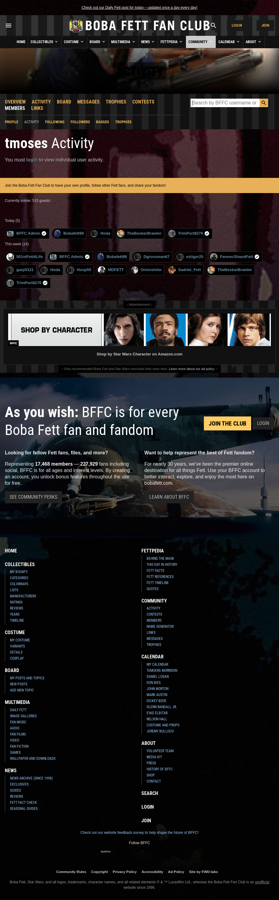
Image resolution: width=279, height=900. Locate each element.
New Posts (18, 684)
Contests (143, 102)
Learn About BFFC (169, 497)
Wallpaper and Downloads (32, 758)
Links (37, 108)
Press (151, 763)
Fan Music (18, 722)
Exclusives (19, 784)
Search (149, 793)
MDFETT (111, 270)
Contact (154, 781)
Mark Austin (157, 695)
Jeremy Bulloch (160, 731)
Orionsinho (146, 270)
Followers (80, 122)
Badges (102, 122)
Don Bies (154, 683)
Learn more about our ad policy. (192, 369)
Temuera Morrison (162, 670)
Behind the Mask (160, 558)
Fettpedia (172, 41)
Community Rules (71, 872)
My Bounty (19, 572)
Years (14, 614)
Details (16, 652)
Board (98, 41)
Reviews (16, 608)
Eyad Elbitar (157, 713)
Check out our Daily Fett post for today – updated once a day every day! (139, 7)
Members (15, 108)
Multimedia (123, 41)
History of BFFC (160, 769)
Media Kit (154, 757)
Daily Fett (18, 710)
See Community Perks (33, 497)
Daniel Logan (158, 676)
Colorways (19, 584)
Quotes (152, 589)
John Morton (157, 689)
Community (200, 41)
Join (265, 25)
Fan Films (18, 734)
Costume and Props (163, 725)
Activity (41, 102)
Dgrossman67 (152, 257)
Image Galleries (23, 716)
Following (55, 122)
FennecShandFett (235, 257)
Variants (17, 646)
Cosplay (17, 658)
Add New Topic (22, 690)
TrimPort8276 (189, 233)
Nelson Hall (157, 719)
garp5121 (20, 270)
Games (15, 752)
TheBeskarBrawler (139, 233)
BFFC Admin (26, 233)
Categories (19, 578)
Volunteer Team (160, 751)
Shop (151, 775)
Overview (15, 102)
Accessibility (152, 872)
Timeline (17, 620)
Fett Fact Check (23, 802)
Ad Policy (176, 872)
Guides (15, 790)
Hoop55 (79, 270)
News (148, 41)
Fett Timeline (158, 583)
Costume (74, 41)
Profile (11, 122)
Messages (88, 102)
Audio (14, 728)
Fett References (160, 577)
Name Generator (160, 626)
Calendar (229, 41)
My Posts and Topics (27, 678)
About (254, 41)
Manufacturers (23, 596)
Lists (14, 590)
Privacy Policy (125, 872)
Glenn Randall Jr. (162, 707)
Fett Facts (155, 571)
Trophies (116, 102)
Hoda (100, 233)
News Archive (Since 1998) (31, 778)
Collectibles (45, 41)
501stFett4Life (24, 257)
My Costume (20, 640)
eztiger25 (189, 257)
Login (237, 25)
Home (21, 42)
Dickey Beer (156, 701)
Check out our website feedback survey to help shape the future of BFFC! (139, 832)
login (32, 159)
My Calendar (157, 664)
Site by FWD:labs (203, 872)
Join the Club (227, 423)
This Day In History (162, 564)
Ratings (16, 602)
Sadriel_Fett (184, 270)
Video (14, 740)
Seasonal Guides (24, 809)
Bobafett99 (68, 233)
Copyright (99, 872)
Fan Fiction (19, 746)
